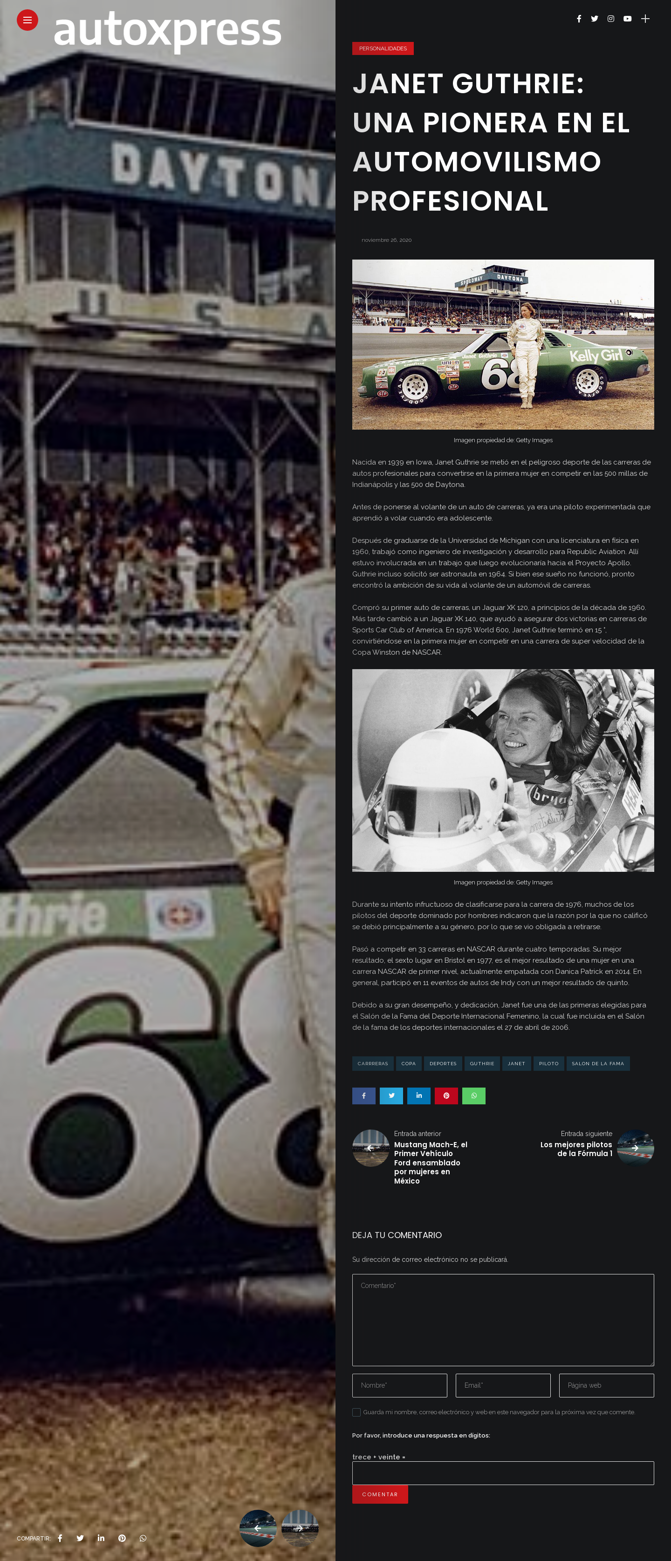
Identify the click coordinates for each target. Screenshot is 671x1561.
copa (409, 1063)
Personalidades (383, 48)
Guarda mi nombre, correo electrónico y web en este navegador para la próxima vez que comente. (499, 1412)
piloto (549, 1063)
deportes (443, 1063)
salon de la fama (598, 1063)
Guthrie (482, 1063)
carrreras (373, 1063)
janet (517, 1063)
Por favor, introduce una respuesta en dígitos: (421, 1435)
